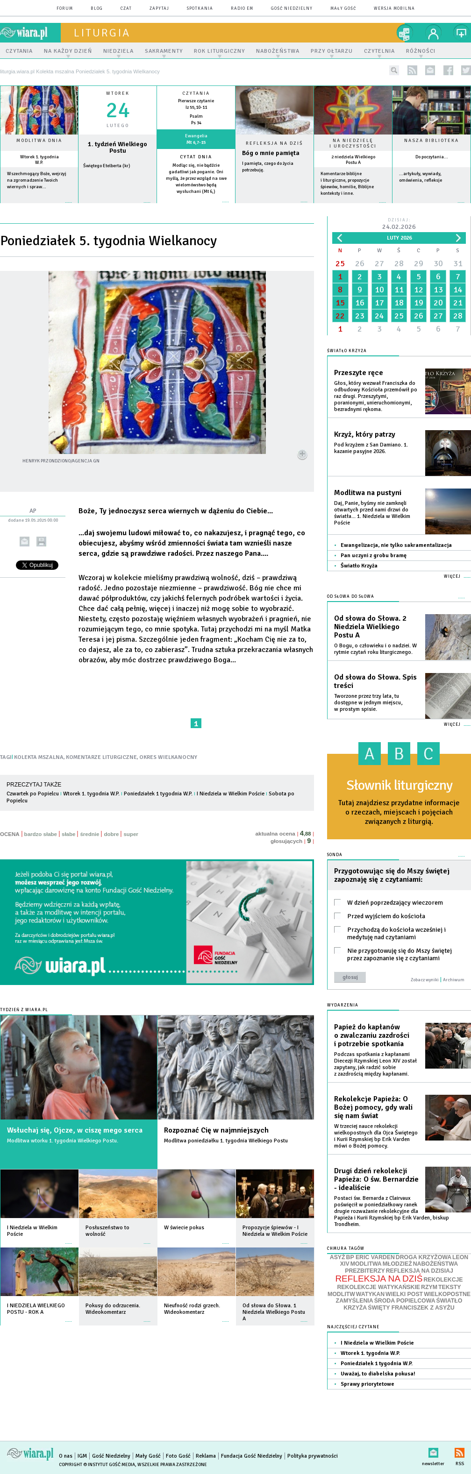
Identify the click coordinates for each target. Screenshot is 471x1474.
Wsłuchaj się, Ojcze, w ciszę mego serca (75, 1130)
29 (418, 263)
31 (458, 263)
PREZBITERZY (365, 1271)
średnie (89, 834)
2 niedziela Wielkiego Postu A (353, 159)
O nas (65, 1456)
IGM (82, 1456)
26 (359, 263)
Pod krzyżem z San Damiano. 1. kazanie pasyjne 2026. (371, 448)
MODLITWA (366, 1264)
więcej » (39, 207)
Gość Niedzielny (292, 8)
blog (97, 8)
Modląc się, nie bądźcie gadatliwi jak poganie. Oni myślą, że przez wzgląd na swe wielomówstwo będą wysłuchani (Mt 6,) (196, 178)
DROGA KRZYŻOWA (423, 1257)
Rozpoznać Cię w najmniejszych (216, 1130)
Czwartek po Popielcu (33, 793)
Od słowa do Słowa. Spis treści (375, 681)
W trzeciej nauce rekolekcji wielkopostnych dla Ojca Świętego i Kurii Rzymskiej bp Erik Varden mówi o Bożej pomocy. (376, 1136)
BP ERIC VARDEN (370, 1257)
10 (379, 289)
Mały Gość (343, 8)
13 (438, 289)
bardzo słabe (40, 834)
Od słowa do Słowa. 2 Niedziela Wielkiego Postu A (370, 626)
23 (359, 316)
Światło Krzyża (359, 565)
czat (126, 8)
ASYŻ (337, 1257)
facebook (448, 70)
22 (340, 316)
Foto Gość (178, 1456)
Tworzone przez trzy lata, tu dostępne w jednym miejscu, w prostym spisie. (368, 703)
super (130, 834)
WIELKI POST (404, 1294)
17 (379, 303)
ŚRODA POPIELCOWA (404, 1300)
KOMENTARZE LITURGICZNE (101, 757)
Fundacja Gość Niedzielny (251, 1456)
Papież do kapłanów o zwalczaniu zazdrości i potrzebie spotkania (371, 1035)
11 (399, 289)
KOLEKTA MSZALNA (39, 757)
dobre (111, 834)
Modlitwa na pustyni (367, 493)
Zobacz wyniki (425, 980)
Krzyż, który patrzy (364, 434)
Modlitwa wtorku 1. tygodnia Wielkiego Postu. (62, 1140)
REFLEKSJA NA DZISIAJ (419, 1271)
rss (412, 70)
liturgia (102, 33)
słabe (68, 834)
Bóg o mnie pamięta (271, 153)
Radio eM (242, 8)
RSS (459, 1451)
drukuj (41, 541)
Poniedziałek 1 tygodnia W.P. (158, 793)
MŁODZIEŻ (397, 1264)
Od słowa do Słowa (350, 596)
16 (359, 303)
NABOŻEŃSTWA (435, 1264)
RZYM (429, 1287)
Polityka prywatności (312, 1456)
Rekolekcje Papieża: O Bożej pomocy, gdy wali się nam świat (373, 1107)
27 (379, 263)
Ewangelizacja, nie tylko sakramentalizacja (396, 545)
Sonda (335, 854)
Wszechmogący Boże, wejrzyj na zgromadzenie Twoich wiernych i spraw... (36, 180)
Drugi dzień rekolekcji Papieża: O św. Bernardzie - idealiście (376, 1179)
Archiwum (453, 980)
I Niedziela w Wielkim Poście (230, 793)
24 (379, 316)
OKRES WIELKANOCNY (168, 757)
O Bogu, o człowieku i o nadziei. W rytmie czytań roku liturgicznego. (375, 649)
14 (458, 289)
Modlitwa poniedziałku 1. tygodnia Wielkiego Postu (226, 1140)
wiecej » (117, 207)
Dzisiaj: (399, 224)
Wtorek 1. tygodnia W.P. (39, 159)
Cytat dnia (196, 157)
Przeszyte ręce (358, 372)
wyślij (24, 541)
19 (418, 303)
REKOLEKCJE (443, 1279)
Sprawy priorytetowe (367, 1384)
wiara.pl (30, 33)
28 (399, 263)
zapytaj (159, 8)
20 (438, 303)
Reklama (206, 1456)
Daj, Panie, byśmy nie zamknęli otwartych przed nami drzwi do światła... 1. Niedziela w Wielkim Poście (372, 513)
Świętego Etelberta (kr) (106, 166)
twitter (466, 70)
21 (458, 303)
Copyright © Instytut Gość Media (97, 1464)
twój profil (433, 32)
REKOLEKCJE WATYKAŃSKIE (378, 1287)
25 (340, 263)
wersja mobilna (394, 8)
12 (418, 289)
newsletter (430, 70)
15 (340, 303)
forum (65, 8)
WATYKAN (370, 1294)
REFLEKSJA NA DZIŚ (378, 1278)
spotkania (200, 8)
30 (438, 263)
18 (399, 303)
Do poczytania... (431, 157)
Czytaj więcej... (275, 206)
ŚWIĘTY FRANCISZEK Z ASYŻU (411, 1307)
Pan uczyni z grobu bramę (374, 555)
